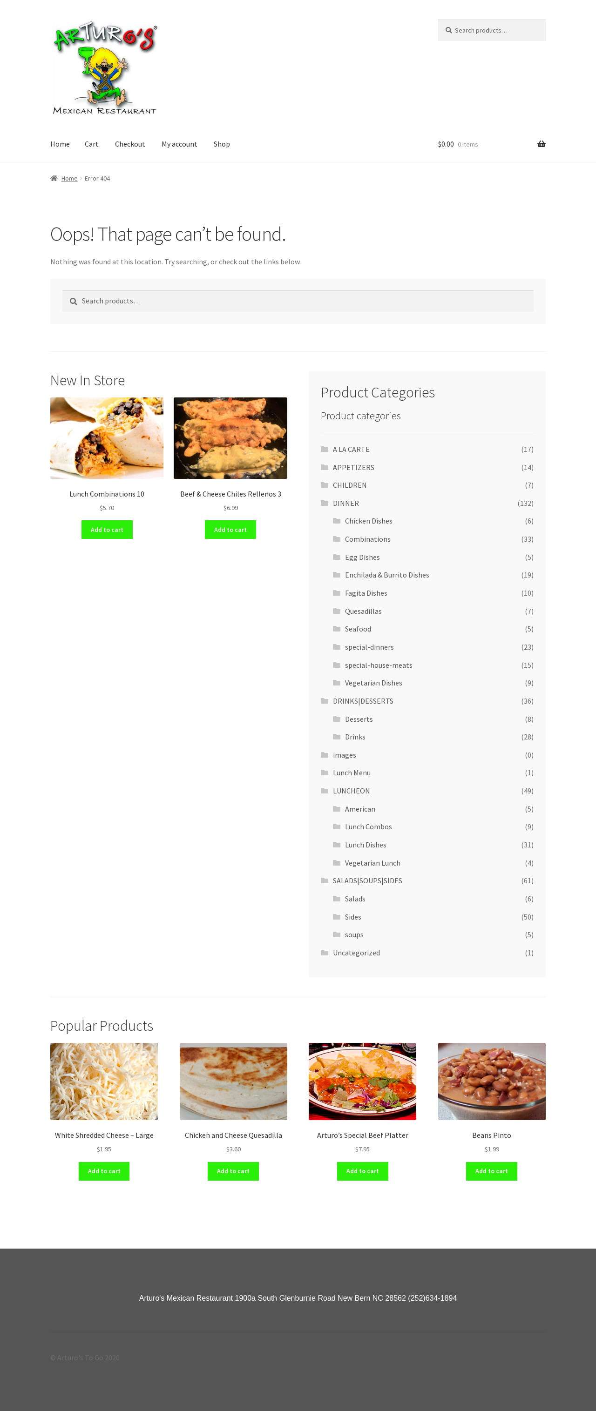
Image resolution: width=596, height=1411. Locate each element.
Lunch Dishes (365, 844)
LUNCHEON (351, 790)
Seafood (358, 628)
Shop (222, 143)
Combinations (368, 539)
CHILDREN (350, 485)
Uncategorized (356, 952)
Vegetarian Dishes (373, 682)
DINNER (346, 503)
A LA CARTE (351, 449)
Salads (355, 898)
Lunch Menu (352, 772)
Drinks (355, 736)
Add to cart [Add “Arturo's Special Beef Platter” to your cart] (362, 1171)
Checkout (130, 143)
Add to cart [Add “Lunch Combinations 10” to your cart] (107, 529)
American (360, 808)
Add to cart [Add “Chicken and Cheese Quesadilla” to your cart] (233, 1171)
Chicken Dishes (369, 520)
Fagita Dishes (366, 593)
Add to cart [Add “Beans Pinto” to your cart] (491, 1171)
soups (354, 934)
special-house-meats (379, 665)
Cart (92, 143)
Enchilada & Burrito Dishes (387, 574)
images (344, 754)
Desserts (359, 719)
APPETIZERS (353, 467)
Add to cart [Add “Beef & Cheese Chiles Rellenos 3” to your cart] (230, 529)
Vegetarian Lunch (372, 862)
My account (179, 143)
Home (60, 143)
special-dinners (369, 647)
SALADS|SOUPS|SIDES (367, 880)
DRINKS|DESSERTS (363, 701)
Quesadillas (363, 611)
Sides (353, 916)
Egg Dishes (362, 557)
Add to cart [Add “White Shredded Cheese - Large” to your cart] (104, 1171)
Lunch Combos (368, 826)
